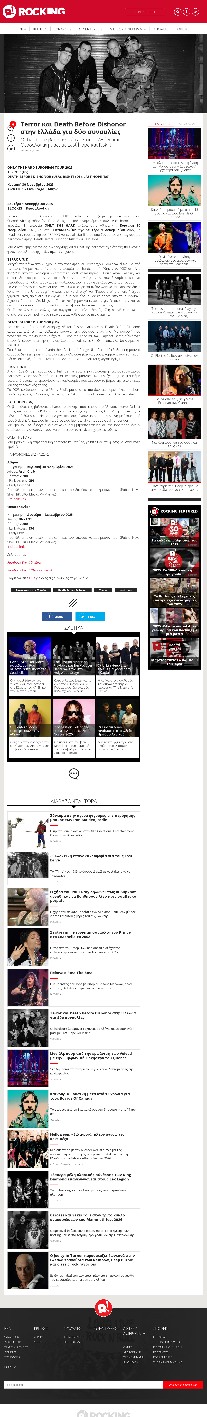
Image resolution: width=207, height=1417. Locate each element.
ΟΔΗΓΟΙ (128, 1347)
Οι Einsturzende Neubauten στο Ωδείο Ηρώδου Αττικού (115, 730)
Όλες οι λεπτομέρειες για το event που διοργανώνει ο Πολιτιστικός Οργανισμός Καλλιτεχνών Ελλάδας (72, 685)
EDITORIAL (159, 1337)
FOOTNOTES (161, 1352)
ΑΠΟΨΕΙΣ (160, 29)
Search (177, 12)
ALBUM (38, 1337)
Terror (103, 590)
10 (124, 1342)
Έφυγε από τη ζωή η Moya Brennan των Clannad (174, 401)
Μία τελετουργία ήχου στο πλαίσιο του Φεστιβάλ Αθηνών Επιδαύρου (115, 745)
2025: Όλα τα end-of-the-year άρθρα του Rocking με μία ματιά (174, 630)
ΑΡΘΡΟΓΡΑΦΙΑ (132, 1352)
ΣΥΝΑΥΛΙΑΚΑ (12, 1337)
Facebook (186, 12)
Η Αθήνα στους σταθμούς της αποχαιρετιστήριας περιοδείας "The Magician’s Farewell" (115, 685)
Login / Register (145, 12)
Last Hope (126, 590)
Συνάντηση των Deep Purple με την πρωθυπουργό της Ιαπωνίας (174, 488)
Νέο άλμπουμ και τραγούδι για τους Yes (174, 444)
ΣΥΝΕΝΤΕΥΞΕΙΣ (91, 29)
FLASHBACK (130, 1362)
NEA (7, 1328)
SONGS (38, 1342)
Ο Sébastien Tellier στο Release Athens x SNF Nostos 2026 (71, 730)
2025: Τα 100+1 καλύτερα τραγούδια (174, 572)
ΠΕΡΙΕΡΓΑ (10, 1352)
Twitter (195, 12)
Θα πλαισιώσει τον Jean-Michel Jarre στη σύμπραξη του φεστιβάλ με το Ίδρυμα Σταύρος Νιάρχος (72, 747)
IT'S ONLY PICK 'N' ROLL (167, 1347)
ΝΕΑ (22, 29)
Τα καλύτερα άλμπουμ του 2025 (174, 542)
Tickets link (16, 546)
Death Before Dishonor (72, 590)
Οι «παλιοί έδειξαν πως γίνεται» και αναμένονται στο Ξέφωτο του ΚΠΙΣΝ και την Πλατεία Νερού (28, 685)
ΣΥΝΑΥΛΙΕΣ (63, 29)
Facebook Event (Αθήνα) (24, 562)
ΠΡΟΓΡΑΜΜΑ (72, 1342)
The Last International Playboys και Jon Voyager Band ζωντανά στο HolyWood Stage (73, 667)
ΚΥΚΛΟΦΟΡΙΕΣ (13, 1342)
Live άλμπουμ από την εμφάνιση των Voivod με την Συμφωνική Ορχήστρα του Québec (174, 166)
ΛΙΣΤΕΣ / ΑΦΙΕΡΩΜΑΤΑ (128, 29)
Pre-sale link (16, 499)
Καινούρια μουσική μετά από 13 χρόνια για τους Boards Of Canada (174, 213)
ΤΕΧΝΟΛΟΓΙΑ (12, 1357)
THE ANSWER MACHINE (167, 1362)
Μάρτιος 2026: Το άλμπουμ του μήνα (174, 662)
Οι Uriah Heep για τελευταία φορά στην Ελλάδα (114, 669)
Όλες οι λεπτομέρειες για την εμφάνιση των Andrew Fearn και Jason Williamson (29, 745)
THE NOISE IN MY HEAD (167, 1342)
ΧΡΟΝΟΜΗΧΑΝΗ (133, 1357)
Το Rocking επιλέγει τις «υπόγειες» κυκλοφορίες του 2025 (174, 600)
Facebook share (11, 138)
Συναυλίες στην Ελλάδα (31, 590)
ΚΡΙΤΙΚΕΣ (40, 29)
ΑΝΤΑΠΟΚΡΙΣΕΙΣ (74, 1337)
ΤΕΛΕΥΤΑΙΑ (161, 124)
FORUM (181, 29)
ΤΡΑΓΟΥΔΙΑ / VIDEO (16, 1347)
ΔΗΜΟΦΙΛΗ (188, 124)
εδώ (32, 578)
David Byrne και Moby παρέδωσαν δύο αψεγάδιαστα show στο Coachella (28, 667)
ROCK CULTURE (162, 1357)
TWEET (92, 617)
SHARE (59, 617)
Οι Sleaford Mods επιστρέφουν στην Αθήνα (24, 730)
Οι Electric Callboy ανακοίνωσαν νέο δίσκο (174, 357)
